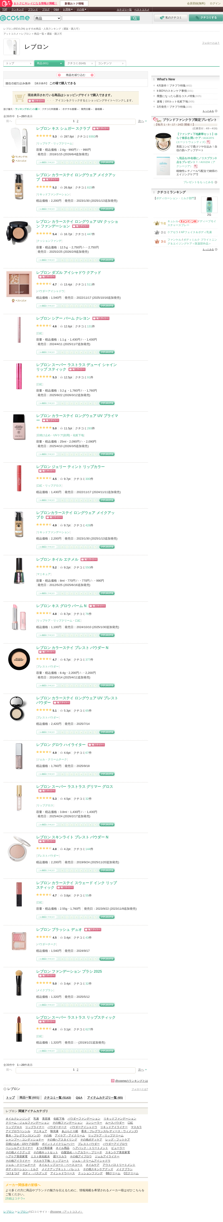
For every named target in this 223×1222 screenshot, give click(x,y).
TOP (4, 9)
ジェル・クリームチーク (52, 759)
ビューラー (118, 1148)
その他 (47, 1135)
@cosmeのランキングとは (131, 1080)
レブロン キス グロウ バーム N (61, 606)
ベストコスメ (141, 9)
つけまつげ (12, 1173)
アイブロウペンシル (18, 1131)
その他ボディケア (91, 1139)
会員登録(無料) (196, 3)
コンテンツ (105, 63)
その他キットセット (45, 1152)
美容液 (46, 1118)
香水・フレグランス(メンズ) (23, 1135)
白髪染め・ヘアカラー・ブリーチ (81, 1152)
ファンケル (174, 239)
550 (87, 567)
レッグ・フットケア (117, 1139)
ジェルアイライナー (107, 1156)
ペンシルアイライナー (19, 1148)
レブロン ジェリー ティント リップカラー (70, 467)
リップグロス (53, 485)
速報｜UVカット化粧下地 (175, 101)
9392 (92, 136)
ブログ (46, 9)
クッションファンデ (49, 240)
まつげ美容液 (44, 1148)
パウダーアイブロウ (115, 1144)
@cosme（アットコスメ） (66, 1211)
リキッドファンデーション (53, 194)
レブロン (13, 1089)
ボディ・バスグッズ (35, 1173)
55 (87, 895)
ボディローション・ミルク (22, 1169)
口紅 (39, 333)
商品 (42, 63)
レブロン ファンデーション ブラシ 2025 (69, 971)
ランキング (17, 9)
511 (89, 284)
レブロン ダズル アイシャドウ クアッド (68, 273)
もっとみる (208, 111)
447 (89, 234)
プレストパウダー (48, 666)
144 (87, 849)
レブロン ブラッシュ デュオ (59, 930)
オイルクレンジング (18, 1118)
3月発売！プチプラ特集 (174, 106)
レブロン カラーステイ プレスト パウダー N (72, 648)
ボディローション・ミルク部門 (175, 198)
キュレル (172, 221)
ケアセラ (172, 232)
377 (87, 659)
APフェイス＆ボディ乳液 (196, 232)
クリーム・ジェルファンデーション (27, 1122)
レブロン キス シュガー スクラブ (63, 128)
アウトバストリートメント (119, 1164)
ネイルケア (92, 1164)
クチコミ (76, 63)
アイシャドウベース (62, 1173)
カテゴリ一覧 (124, 9)
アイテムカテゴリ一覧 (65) (105, 1097)
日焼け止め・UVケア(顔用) (53, 435)
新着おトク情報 (74, 3)
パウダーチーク (46, 944)
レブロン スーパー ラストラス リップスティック (76, 1017)
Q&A (56, 9)
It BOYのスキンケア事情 (175, 90)
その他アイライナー (18, 1160)
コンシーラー (94, 1122)
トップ (10, 63)
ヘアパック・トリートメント (90, 1148)
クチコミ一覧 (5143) (57, 1097)
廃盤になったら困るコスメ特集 (179, 96)
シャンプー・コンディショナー (25, 1139)
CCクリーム (131, 1173)
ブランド (33, 9)
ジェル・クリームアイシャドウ (91, 1160)
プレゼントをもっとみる (198, 182)
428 (87, 525)
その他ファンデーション (68, 1122)
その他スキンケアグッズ (98, 1169)
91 (88, 377)
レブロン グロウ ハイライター (61, 745)
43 (87, 937)
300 (87, 479)
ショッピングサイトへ (100, 128)
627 (87, 1029)
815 (89, 187)
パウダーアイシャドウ (50, 291)
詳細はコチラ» (15, 1198)
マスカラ (136, 1127)
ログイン (215, 3)
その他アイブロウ (81, 1156)
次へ (141, 121)
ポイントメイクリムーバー (58, 1144)
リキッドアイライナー (114, 1127)
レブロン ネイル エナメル (57, 559)
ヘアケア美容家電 (17, 1156)
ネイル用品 (62, 1148)
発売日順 (87, 109)
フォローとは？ (211, 42)
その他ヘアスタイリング (62, 1139)
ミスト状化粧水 (40, 1156)
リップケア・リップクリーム (54, 143)
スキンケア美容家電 (117, 1152)
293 (89, 428)
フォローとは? (140, 1089)
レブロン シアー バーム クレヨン (63, 318)
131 (89, 326)
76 (87, 614)
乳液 (36, 1118)
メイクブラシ (45, 990)
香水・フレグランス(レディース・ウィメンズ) (109, 1131)
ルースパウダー (114, 1122)
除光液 (54, 1131)
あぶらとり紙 (70, 1131)
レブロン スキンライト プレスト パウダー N (72, 837)
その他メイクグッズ (18, 1152)
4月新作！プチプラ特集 (174, 85)
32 (87, 798)
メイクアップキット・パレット (61, 1169)
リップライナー (34, 1127)
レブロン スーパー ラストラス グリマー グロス (74, 787)
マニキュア (44, 574)
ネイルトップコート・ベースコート (61, 1164)
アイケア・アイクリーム (70, 1135)
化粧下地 (78, 435)
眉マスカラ (60, 1156)
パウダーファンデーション (84, 1118)
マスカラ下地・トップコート (51, 1160)
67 (87, 752)
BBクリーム (113, 1173)
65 (87, 710)
